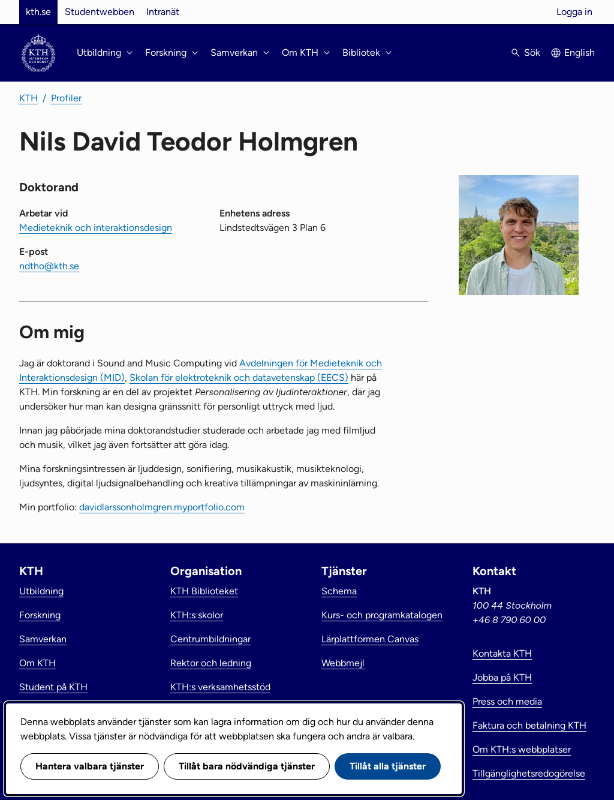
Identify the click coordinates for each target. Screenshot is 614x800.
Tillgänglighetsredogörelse (528, 773)
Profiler (66, 98)
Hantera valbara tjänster (89, 766)
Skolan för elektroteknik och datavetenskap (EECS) (239, 377)
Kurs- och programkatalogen (382, 615)
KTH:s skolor (196, 615)
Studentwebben (99, 11)
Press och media (507, 701)
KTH (28, 98)
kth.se (38, 11)
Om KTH (37, 663)
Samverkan (43, 639)
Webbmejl (343, 663)
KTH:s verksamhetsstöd (220, 687)
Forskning (40, 615)
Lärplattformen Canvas (370, 639)
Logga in (574, 11)
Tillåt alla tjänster (388, 766)
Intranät (162, 11)
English (579, 52)
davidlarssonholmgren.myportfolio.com (162, 507)
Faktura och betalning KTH (529, 725)
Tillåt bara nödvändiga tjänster (247, 766)
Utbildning (41, 591)
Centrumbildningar (210, 639)
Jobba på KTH (502, 677)
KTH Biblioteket (204, 591)
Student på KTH (53, 687)
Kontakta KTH (502, 653)
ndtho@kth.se (49, 266)
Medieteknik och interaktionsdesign (95, 227)
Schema (339, 591)
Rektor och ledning (210, 663)
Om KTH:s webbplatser (521, 749)
